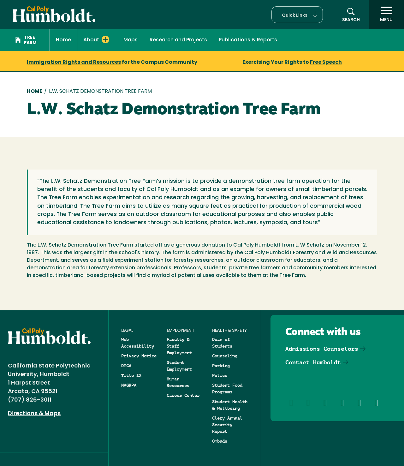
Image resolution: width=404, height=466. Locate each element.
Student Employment (179, 366)
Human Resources (178, 382)
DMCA (126, 365)
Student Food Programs (227, 388)
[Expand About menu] (105, 39)
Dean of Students (222, 343)
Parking (221, 365)
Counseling (224, 355)
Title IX (131, 375)
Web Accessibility (137, 343)
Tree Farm (26, 40)
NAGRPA (128, 385)
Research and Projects (178, 40)
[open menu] (386, 14)
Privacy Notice (139, 355)
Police (219, 375)
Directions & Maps (34, 414)
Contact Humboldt (313, 362)
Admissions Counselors (321, 348)
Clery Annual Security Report (227, 424)
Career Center (183, 395)
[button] (297, 14)
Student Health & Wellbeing (229, 405)
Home (63, 40)
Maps (130, 40)
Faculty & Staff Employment (179, 346)
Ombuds (219, 441)
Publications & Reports (248, 40)
